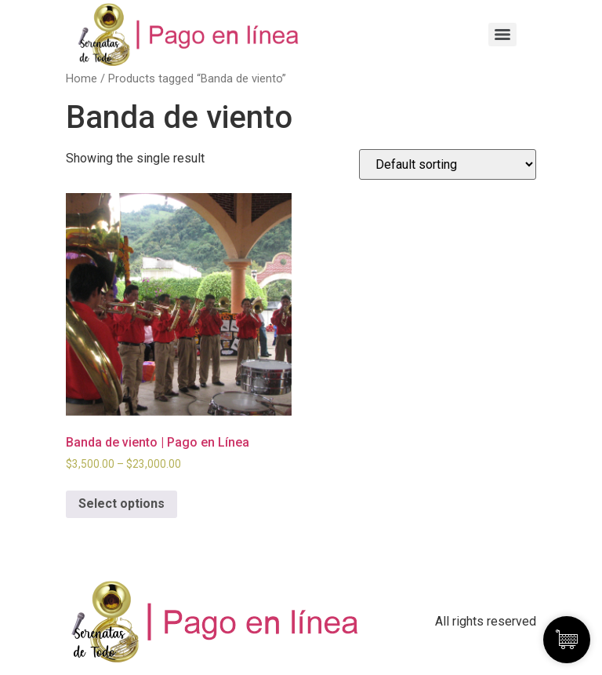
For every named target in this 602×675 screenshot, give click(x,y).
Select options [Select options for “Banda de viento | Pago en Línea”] (121, 503)
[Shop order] (447, 164)
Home (81, 78)
